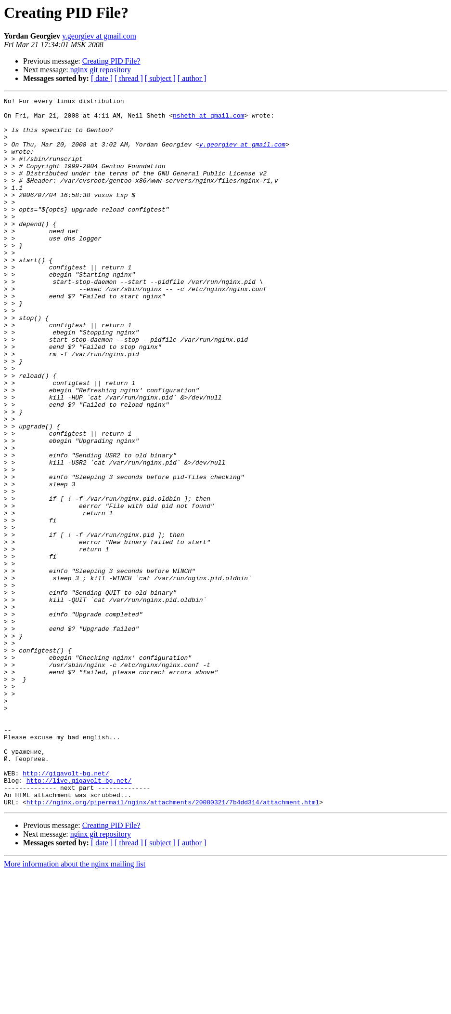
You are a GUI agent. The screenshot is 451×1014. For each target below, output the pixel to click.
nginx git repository (100, 70)
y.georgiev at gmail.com (99, 36)
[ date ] (102, 78)
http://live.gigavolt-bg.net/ (78, 917)
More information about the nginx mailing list (74, 1005)
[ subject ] (160, 78)
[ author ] (192, 78)
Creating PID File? (111, 61)
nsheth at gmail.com (208, 119)
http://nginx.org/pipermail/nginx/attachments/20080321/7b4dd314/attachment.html (172, 943)
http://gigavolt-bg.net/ (66, 909)
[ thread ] (129, 78)
